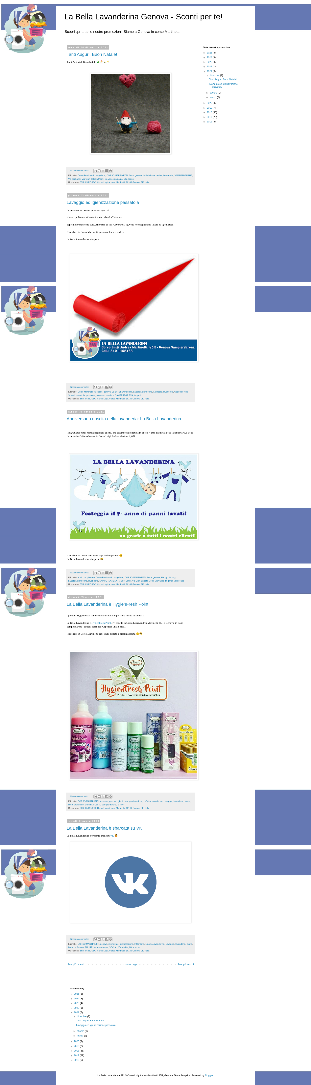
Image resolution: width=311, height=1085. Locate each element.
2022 (210, 66)
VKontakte (123, 947)
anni (80, 577)
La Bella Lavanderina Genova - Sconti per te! (143, 16)
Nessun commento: (79, 170)
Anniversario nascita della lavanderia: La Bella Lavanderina (124, 418)
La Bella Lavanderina (122, 392)
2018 (210, 112)
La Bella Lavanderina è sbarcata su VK (104, 828)
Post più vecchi (186, 964)
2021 (210, 71)
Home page (131, 964)
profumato (79, 804)
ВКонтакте (134, 947)
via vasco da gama (114, 179)
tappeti (137, 395)
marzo (213, 97)
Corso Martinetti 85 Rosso (90, 392)
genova (138, 175)
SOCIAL (113, 947)
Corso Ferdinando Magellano (91, 175)
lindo (70, 804)
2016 (210, 121)
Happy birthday (168, 577)
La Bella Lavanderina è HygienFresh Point (107, 604)
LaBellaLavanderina (152, 175)
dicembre (215, 75)
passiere (110, 395)
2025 (210, 52)
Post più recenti (76, 964)
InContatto (139, 944)
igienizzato (123, 801)
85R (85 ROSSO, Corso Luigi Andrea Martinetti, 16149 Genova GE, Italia (114, 182)
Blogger (209, 1075)
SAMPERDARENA (183, 175)
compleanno (89, 577)
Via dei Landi (74, 179)
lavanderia (168, 175)
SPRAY (121, 804)
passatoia (80, 395)
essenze (104, 801)
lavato (187, 801)
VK (112, 835)
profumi (88, 804)
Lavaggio (157, 392)
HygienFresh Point (101, 622)
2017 (210, 117)
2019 (210, 107)
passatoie (90, 395)
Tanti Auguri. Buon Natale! (92, 54)
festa (131, 175)
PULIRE (97, 804)
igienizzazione (135, 801)
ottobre (214, 92)
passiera (100, 395)
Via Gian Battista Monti (93, 179)
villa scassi (129, 179)
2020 (210, 103)
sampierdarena (109, 804)
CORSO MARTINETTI (117, 175)
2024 (210, 57)
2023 (210, 62)
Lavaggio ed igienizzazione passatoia (103, 202)
